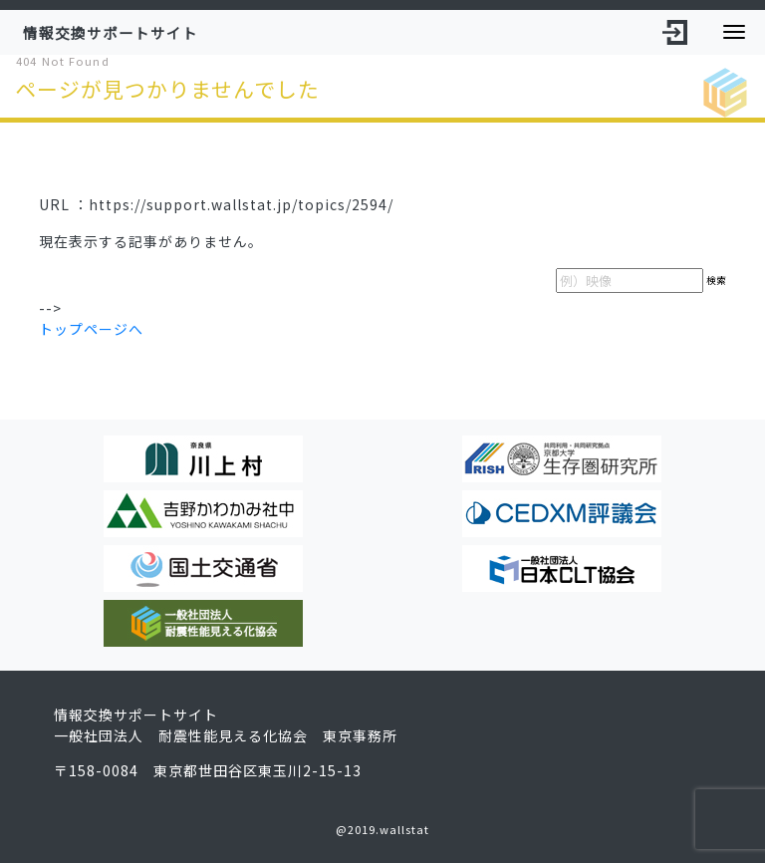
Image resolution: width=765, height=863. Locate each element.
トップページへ (91, 329)
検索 (716, 280)
